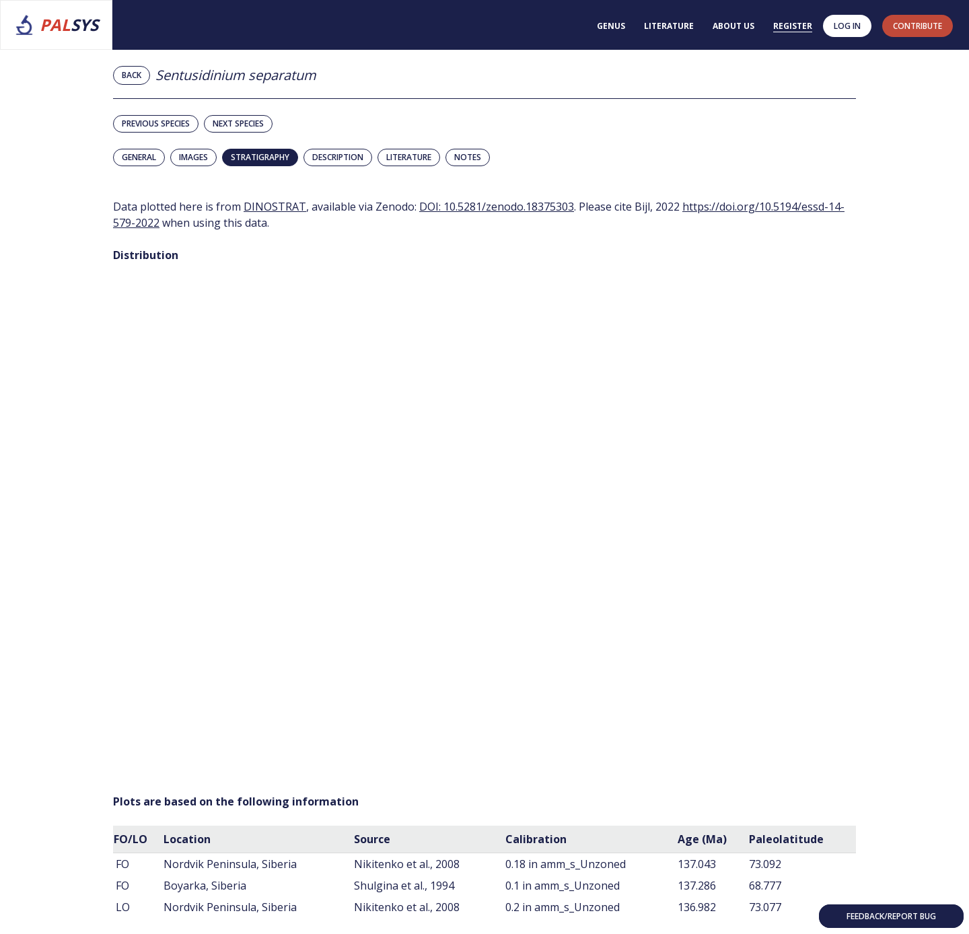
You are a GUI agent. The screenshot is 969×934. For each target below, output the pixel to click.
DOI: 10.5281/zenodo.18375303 (496, 206)
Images (193, 157)
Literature (669, 26)
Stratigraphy (260, 157)
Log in (847, 26)
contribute (917, 26)
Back (131, 75)
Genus (611, 26)
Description (337, 157)
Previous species (156, 123)
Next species (238, 123)
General (139, 157)
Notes (467, 157)
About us (733, 26)
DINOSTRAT (275, 206)
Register (792, 26)
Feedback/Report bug (891, 916)
